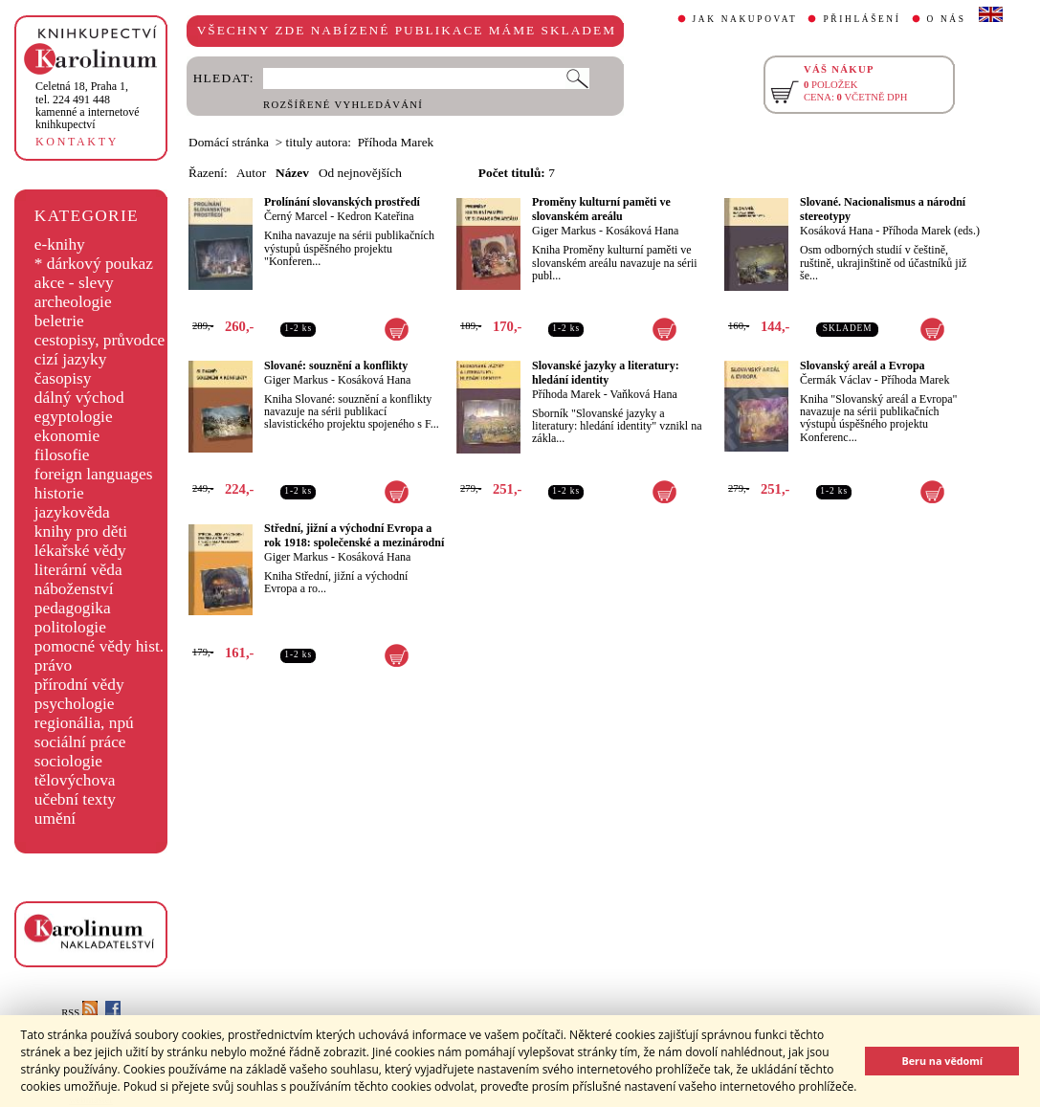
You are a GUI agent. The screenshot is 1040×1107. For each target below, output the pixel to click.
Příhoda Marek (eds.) (931, 230)
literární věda (78, 570)
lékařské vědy (80, 551)
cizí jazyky (70, 359)
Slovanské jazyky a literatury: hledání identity (605, 373)
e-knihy (59, 244)
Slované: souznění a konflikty (336, 365)
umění (55, 818)
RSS (79, 1012)
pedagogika (72, 608)
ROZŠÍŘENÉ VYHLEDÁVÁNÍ (343, 105)
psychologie (74, 704)
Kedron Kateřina (375, 216)
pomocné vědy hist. (99, 646)
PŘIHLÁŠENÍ (861, 19)
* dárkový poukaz (93, 264)
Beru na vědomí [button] (942, 1060)
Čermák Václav (836, 380)
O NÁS (946, 19)
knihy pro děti (80, 531)
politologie (70, 627)
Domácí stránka (228, 142)
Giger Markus (564, 230)
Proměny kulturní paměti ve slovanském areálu (601, 209)
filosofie (62, 455)
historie (59, 493)
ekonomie (67, 436)
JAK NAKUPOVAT (745, 19)
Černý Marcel (295, 216)
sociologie (68, 761)
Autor (251, 173)
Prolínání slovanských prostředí (342, 202)
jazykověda (72, 512)
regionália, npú (84, 723)
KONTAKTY (77, 141)
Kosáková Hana (642, 230)
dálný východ (79, 397)
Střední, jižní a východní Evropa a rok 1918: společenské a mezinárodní (354, 535)
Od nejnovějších (360, 173)
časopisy (63, 378)
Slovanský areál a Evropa (862, 365)
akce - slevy (74, 283)
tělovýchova (75, 780)
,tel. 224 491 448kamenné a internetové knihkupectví (87, 105)
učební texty (75, 799)
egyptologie (73, 417)
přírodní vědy (79, 684)
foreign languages (93, 474)
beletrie (59, 321)
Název (292, 173)
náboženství (74, 589)
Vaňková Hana (642, 394)
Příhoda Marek (566, 394)
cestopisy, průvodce (100, 340)
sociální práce (80, 742)
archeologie (73, 302)
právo (53, 665)
